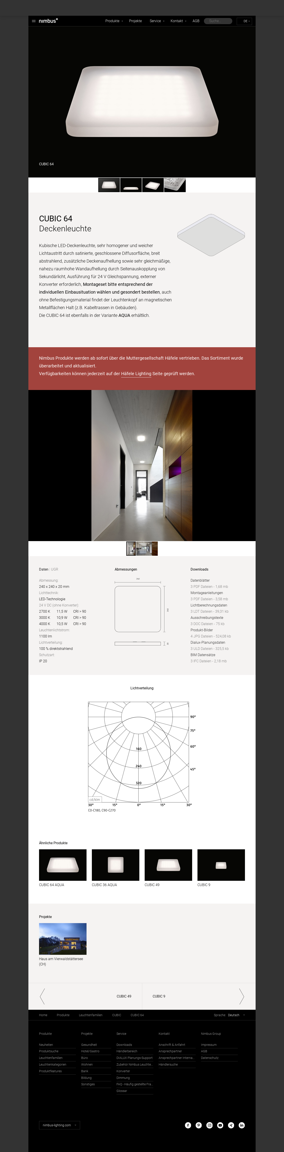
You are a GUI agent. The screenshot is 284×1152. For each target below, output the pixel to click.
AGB (196, 21)
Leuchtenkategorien (52, 1064)
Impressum (209, 1045)
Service (155, 21)
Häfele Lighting (136, 373)
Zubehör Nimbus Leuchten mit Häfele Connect (134, 1064)
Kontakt (177, 21)
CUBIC (116, 1015)
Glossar (121, 1091)
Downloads (124, 1045)
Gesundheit (89, 1045)
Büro (84, 1058)
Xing (231, 1125)
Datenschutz (210, 1058)
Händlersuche (168, 1064)
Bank (84, 1071)
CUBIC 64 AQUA (51, 885)
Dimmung (123, 1078)
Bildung (86, 1078)
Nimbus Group (211, 1034)
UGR (54, 569)
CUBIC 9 (203, 885)
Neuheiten (46, 1045)
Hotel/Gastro (90, 1051)
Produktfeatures (50, 1071)
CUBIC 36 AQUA (104, 885)
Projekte (135, 21)
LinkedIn (241, 1125)
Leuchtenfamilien (91, 1015)
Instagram (209, 1125)
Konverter (123, 1071)
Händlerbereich (126, 1051)
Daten (43, 569)
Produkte (112, 21)
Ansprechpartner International (177, 1058)
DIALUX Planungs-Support (134, 1058)
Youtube (220, 1125)
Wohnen (87, 1064)
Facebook (188, 1125)
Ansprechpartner (170, 1051)
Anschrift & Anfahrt (172, 1045)
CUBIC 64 (137, 1015)
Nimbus (34, 18)
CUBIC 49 (152, 885)
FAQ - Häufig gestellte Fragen (134, 1084)
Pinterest (198, 1125)
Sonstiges (88, 1084)
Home (43, 1015)
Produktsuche (48, 1051)
